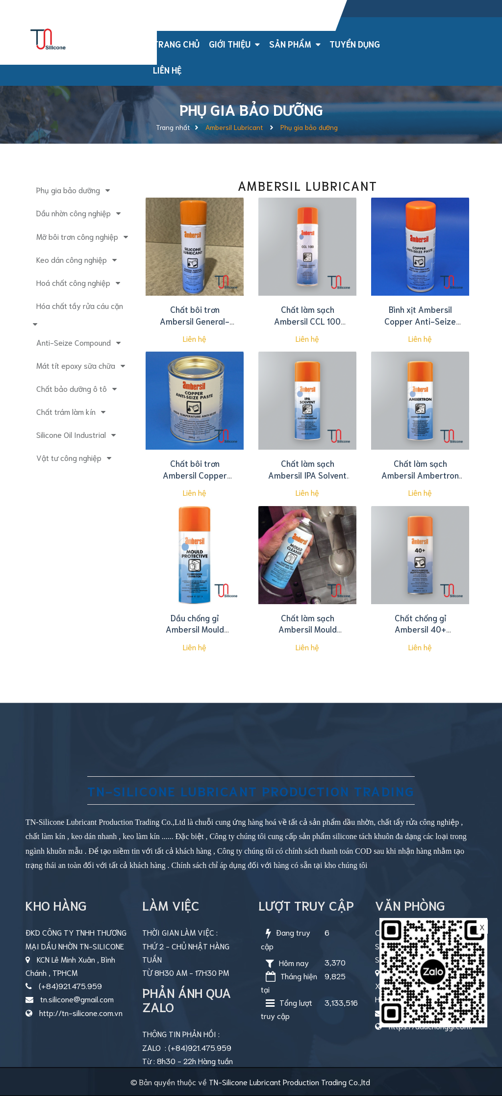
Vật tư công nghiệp (68, 457)
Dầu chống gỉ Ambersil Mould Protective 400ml (194, 629)
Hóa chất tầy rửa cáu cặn (79, 305)
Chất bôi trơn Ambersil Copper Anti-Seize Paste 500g (194, 480)
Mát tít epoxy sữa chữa (75, 365)
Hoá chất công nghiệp (73, 282)
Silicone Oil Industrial (71, 434)
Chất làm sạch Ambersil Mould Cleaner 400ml (307, 629)
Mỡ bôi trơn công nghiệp (77, 236)
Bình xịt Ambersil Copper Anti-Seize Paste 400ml (420, 321)
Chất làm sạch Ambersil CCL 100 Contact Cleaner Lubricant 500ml (307, 326)
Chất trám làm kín (66, 411)
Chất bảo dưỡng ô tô (71, 388)
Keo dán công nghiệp (71, 259)
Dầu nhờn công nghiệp (73, 212)
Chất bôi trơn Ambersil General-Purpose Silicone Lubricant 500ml (194, 326)
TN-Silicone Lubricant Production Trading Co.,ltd (289, 1081)
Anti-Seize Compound (73, 342)
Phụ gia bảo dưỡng (68, 189)
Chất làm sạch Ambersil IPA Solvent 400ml (307, 475)
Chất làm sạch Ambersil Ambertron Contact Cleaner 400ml (420, 480)
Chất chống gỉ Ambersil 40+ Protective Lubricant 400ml (420, 635)
